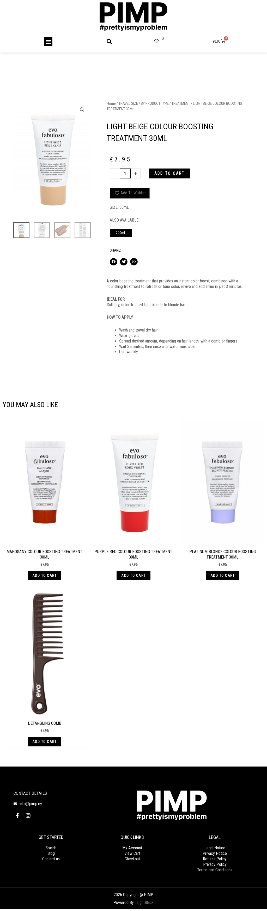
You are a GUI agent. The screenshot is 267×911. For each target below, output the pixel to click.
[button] (48, 41)
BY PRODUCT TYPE (154, 103)
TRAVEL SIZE (128, 103)
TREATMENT (180, 103)
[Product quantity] (125, 174)
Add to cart (170, 173)
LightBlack (145, 904)
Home (111, 103)
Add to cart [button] (44, 576)
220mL (121, 233)
